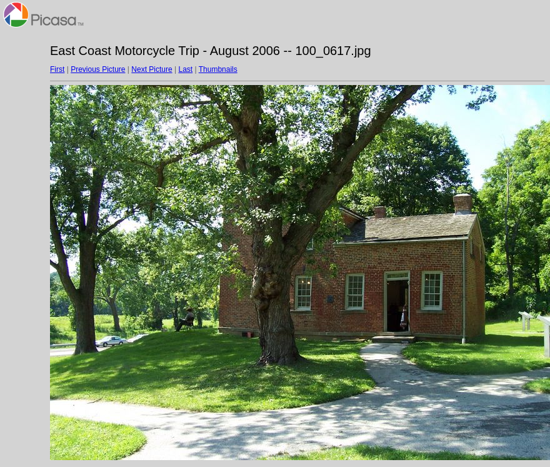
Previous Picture (98, 69)
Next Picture (151, 69)
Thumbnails (218, 69)
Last (185, 69)
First (57, 69)
